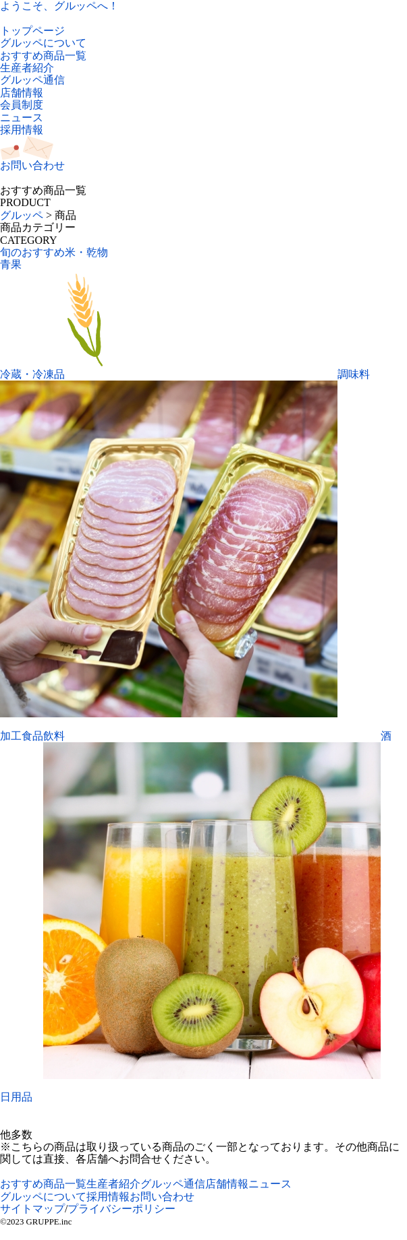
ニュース (21, 117)
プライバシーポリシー (121, 1208)
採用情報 (21, 129)
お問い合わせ (162, 1196)
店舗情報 (21, 92)
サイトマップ (32, 1208)
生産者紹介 (27, 67)
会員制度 (21, 104)
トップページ (32, 30)
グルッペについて (43, 42)
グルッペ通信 (32, 80)
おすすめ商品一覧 (43, 55)
